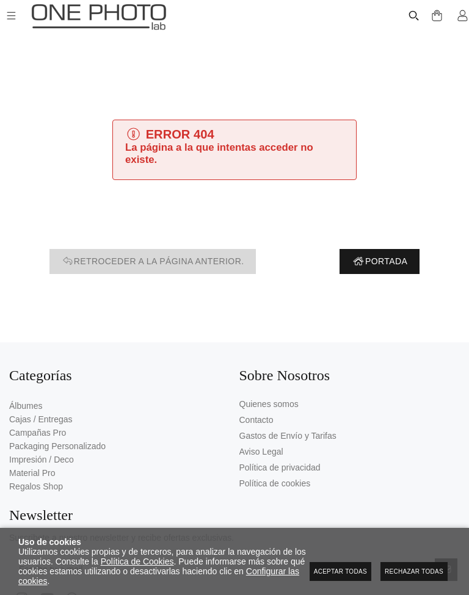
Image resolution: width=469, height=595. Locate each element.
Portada (379, 261)
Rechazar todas (414, 571)
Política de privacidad (280, 467)
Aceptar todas (340, 571)
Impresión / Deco (41, 459)
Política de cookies (275, 483)
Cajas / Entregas (41, 419)
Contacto (256, 420)
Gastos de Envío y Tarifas (287, 436)
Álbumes (25, 406)
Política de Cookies (137, 561)
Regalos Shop (36, 486)
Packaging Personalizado (57, 446)
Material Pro (32, 473)
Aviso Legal (261, 451)
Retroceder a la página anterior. (153, 261)
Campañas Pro (37, 433)
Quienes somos (269, 404)
